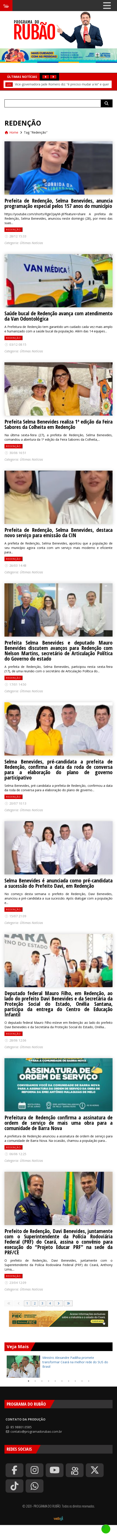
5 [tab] (55, 1381)
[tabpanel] (58, 1367)
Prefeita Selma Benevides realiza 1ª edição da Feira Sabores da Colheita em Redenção (58, 424)
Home (11, 132)
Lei (9, 84)
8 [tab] (75, 1381)
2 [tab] (35, 1381)
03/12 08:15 (15, 344)
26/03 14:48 (15, 565)
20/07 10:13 (15, 803)
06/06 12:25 (15, 1154)
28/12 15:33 (15, 236)
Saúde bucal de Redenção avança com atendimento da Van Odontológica (58, 316)
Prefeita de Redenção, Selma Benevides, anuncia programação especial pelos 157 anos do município (58, 203)
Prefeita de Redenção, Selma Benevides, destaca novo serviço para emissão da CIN (58, 532)
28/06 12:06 (15, 1040)
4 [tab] (48, 1381)
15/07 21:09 (15, 916)
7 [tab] (68, 1381)
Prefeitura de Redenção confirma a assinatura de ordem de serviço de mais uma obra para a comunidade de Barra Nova (58, 1123)
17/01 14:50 (15, 684)
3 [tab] (42, 1381)
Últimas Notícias (31, 243)
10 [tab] (88, 1381)
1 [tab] (28, 1381)
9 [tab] (82, 1381)
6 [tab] (62, 1381)
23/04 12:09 (15, 1283)
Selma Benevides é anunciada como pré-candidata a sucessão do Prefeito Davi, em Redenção (58, 883)
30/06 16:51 (15, 453)
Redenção (13, 229)
